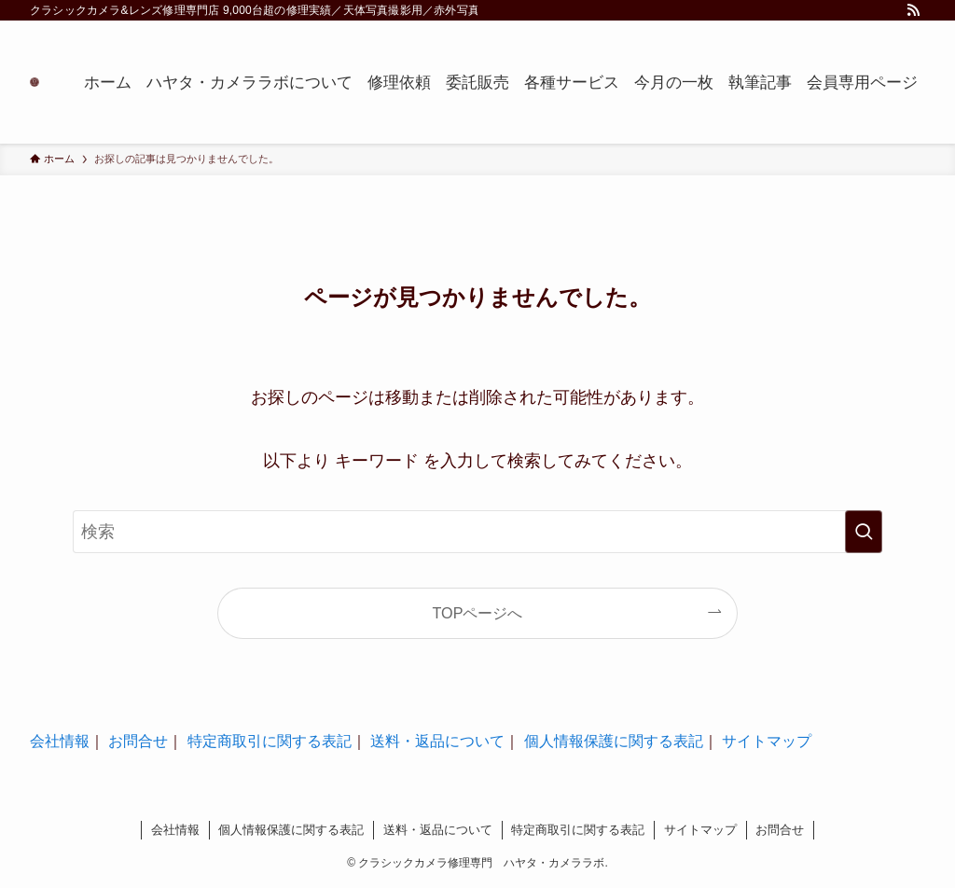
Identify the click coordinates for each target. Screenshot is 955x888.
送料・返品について (437, 741)
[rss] (913, 10)
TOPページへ (478, 612)
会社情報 (60, 741)
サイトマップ (766, 741)
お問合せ (138, 741)
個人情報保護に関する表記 (613, 741)
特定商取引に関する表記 (269, 741)
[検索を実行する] (863, 531)
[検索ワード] (477, 531)
